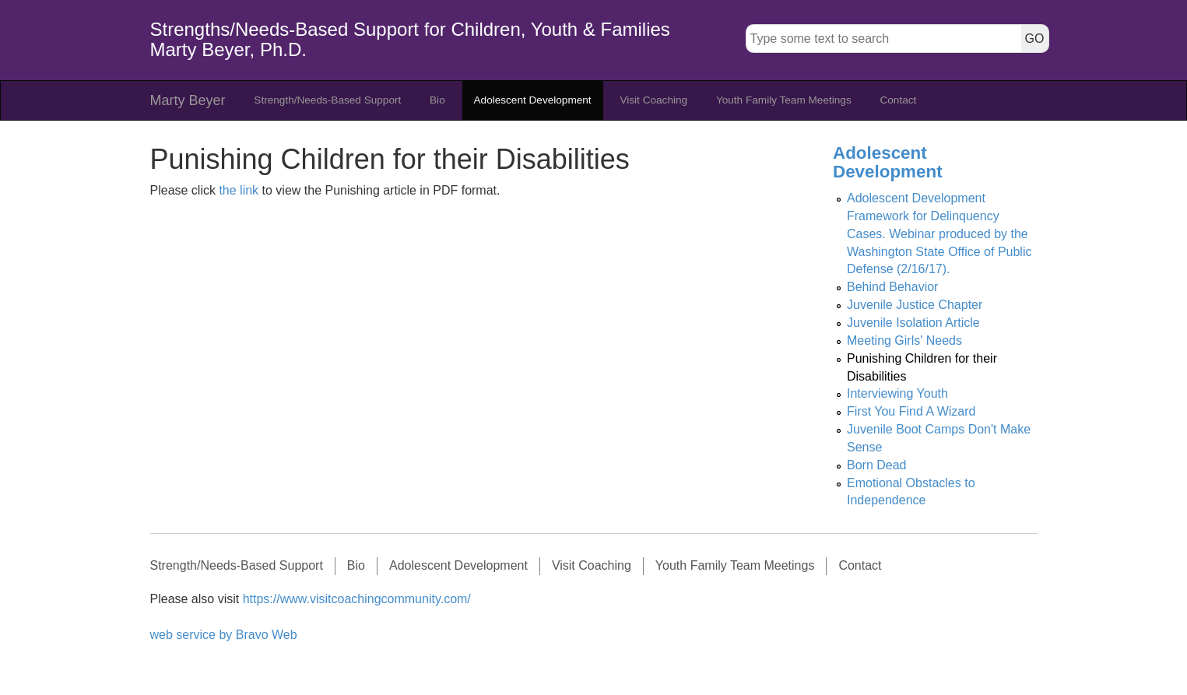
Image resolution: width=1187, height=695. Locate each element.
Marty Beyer (188, 100)
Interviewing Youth (897, 393)
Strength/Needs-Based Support (327, 100)
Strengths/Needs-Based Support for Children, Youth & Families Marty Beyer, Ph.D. (410, 39)
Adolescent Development (533, 100)
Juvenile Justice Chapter (914, 304)
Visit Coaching (653, 100)
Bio (437, 100)
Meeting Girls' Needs (904, 340)
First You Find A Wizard (911, 411)
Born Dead (877, 465)
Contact (898, 100)
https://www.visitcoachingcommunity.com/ (357, 598)
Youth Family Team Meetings (784, 100)
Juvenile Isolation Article (913, 322)
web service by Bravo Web (223, 634)
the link (238, 190)
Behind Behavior (892, 286)
